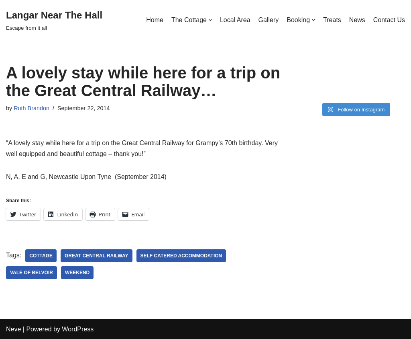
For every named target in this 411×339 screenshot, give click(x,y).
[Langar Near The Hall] (54, 20)
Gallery (268, 19)
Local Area (235, 19)
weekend (77, 272)
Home (154, 19)
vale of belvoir (31, 272)
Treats (332, 19)
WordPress (78, 329)
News (357, 19)
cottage (41, 256)
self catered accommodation (181, 256)
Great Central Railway (96, 256)
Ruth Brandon (31, 108)
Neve (13, 329)
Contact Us (389, 19)
